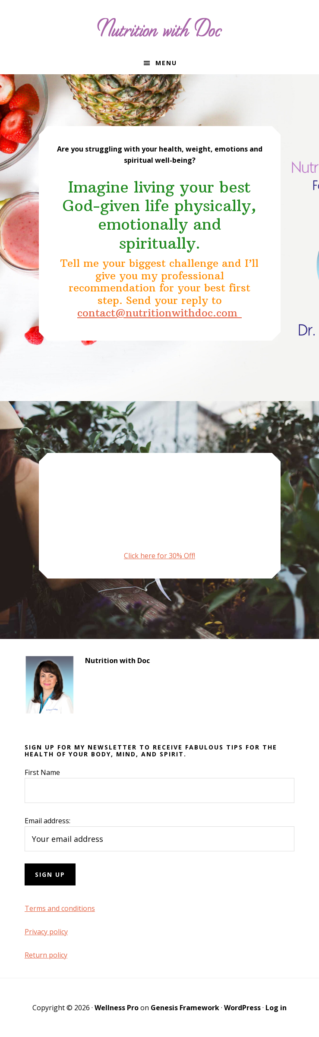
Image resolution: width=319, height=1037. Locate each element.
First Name (42, 772)
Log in (276, 1007)
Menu (166, 63)
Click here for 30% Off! (159, 555)
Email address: (47, 820)
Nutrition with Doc (159, 26)
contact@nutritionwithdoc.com (159, 312)
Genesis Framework (185, 1007)
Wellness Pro (117, 1007)
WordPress (242, 1007)
